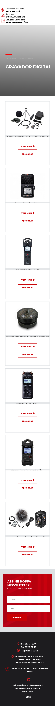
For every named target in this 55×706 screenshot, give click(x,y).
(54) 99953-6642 (27, 651)
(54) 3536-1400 (26, 644)
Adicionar (27, 154)
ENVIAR (17, 617)
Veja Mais (26, 146)
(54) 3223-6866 (28, 647)
